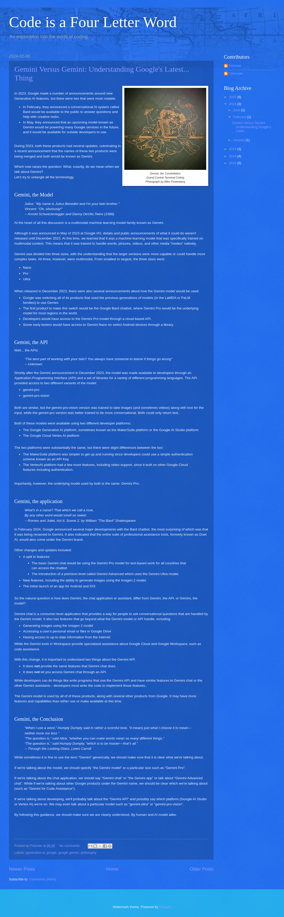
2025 (233, 97)
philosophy (88, 853)
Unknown (236, 73)
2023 (233, 149)
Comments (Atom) (42, 879)
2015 (233, 163)
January (239, 140)
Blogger (164, 907)
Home (112, 869)
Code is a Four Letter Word (93, 22)
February (240, 117)
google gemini (68, 853)
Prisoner (235, 66)
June (237, 110)
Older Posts (202, 869)
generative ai (35, 853)
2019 (233, 156)
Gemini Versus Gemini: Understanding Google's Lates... (251, 127)
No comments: (70, 846)
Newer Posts (22, 869)
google (52, 853)
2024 (233, 104)
